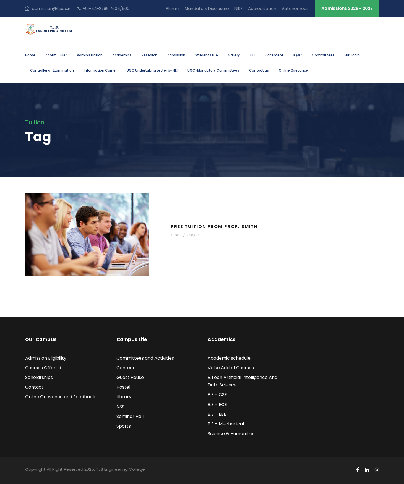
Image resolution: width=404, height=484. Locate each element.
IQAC (297, 55)
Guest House (130, 377)
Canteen (125, 368)
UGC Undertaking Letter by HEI (152, 70)
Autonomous (295, 8)
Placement (274, 55)
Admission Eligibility (45, 358)
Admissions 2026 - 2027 (347, 8)
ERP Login (352, 55)
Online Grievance (293, 70)
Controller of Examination (52, 70)
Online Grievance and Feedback (60, 397)
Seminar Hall (130, 416)
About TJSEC (56, 55)
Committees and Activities (145, 358)
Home (30, 55)
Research (149, 55)
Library (123, 397)
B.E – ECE (217, 404)
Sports (123, 426)
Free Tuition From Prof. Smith (214, 226)
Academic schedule (229, 358)
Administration (90, 55)
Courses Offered (43, 368)
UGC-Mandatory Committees (213, 70)
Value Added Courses (231, 368)
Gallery (234, 55)
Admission (176, 55)
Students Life (206, 55)
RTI (252, 55)
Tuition (193, 234)
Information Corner (100, 70)
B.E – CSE (217, 394)
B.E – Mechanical (226, 424)
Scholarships (39, 377)
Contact (34, 387)
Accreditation (262, 8)
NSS (120, 407)
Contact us (259, 70)
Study (176, 234)
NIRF (238, 8)
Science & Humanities (231, 433)
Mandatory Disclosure (207, 8)
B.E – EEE (217, 414)
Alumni (172, 8)
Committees (323, 55)
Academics (122, 55)
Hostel (123, 387)
